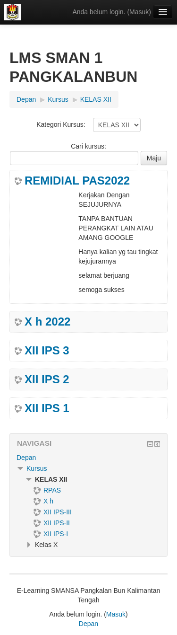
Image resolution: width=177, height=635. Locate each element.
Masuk (139, 12)
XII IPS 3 (47, 350)
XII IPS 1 (47, 408)
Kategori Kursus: (60, 124)
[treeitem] (88, 457)
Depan (26, 457)
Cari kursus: (88, 146)
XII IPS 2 (47, 379)
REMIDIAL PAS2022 (77, 180)
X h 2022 (47, 321)
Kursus (36, 468)
